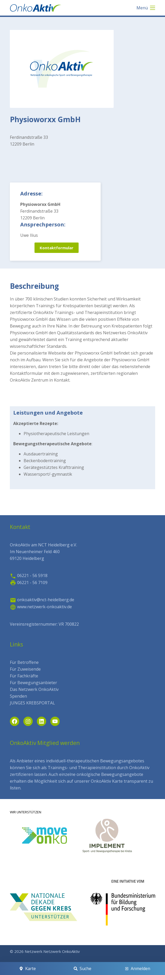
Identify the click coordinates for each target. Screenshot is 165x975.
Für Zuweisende (25, 669)
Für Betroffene (24, 662)
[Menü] (145, 7)
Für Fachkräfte (24, 676)
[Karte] (27, 968)
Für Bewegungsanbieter (33, 682)
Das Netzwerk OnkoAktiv (34, 689)
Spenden (18, 696)
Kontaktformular (56, 247)
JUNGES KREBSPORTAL (32, 703)
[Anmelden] (137, 968)
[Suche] (82, 968)
